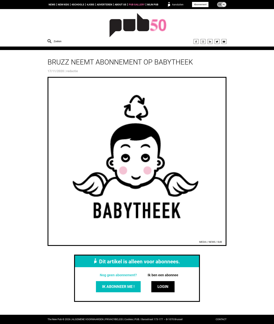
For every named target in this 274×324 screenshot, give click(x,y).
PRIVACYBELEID (114, 319)
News (52, 4)
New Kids (63, 4)
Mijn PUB (152, 4)
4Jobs (90, 4)
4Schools (77, 4)
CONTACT (221, 319)
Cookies (128, 319)
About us (120, 4)
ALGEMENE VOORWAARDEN (87, 319)
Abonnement (200, 4)
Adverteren (104, 4)
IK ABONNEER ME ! (118, 286)
